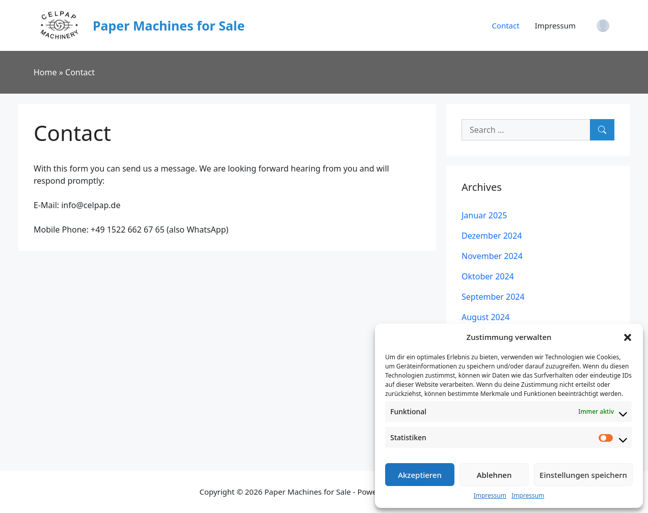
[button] (628, 337)
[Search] (602, 129)
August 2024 (485, 317)
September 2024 (493, 296)
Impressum (490, 495)
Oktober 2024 (488, 276)
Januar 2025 (484, 215)
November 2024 (492, 256)
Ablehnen (494, 475)
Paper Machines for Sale (169, 25)
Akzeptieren (420, 475)
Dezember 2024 (492, 235)
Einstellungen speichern (583, 475)
